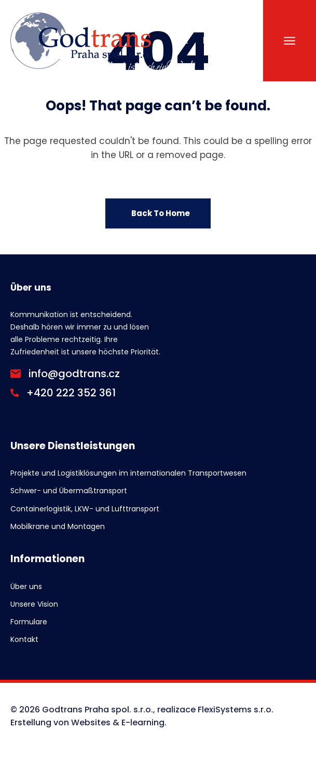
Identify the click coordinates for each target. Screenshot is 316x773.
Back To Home (160, 213)
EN (208, 40)
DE (233, 40)
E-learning (142, 722)
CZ (182, 40)
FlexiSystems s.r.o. (235, 709)
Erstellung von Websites (60, 722)
